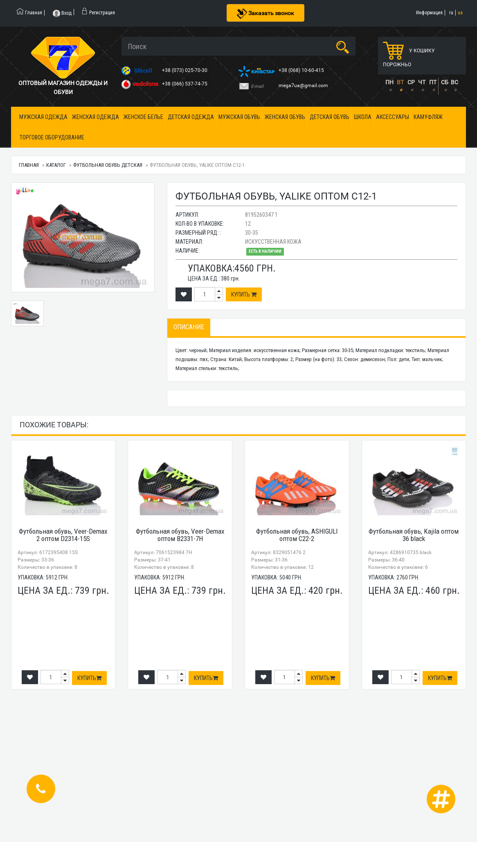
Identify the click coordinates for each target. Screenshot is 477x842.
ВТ (400, 82)
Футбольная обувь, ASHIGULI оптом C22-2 (297, 535)
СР (411, 82)
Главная (29, 165)
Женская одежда (95, 117)
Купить (243, 294)
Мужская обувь (239, 117)
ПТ (432, 82)
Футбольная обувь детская (107, 165)
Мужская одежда (43, 117)
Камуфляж (428, 117)
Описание (188, 327)
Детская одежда (191, 117)
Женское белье (143, 117)
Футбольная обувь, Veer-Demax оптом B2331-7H (180, 535)
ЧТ (421, 82)
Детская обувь (329, 117)
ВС (454, 82)
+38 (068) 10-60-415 (302, 70)
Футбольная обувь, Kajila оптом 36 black (414, 535)
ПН (389, 82)
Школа (362, 117)
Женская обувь (285, 117)
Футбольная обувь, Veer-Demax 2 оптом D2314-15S (63, 535)
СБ (444, 82)
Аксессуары (392, 117)
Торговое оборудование (52, 137)
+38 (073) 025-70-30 (185, 70)
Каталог (56, 165)
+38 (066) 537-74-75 (185, 84)
